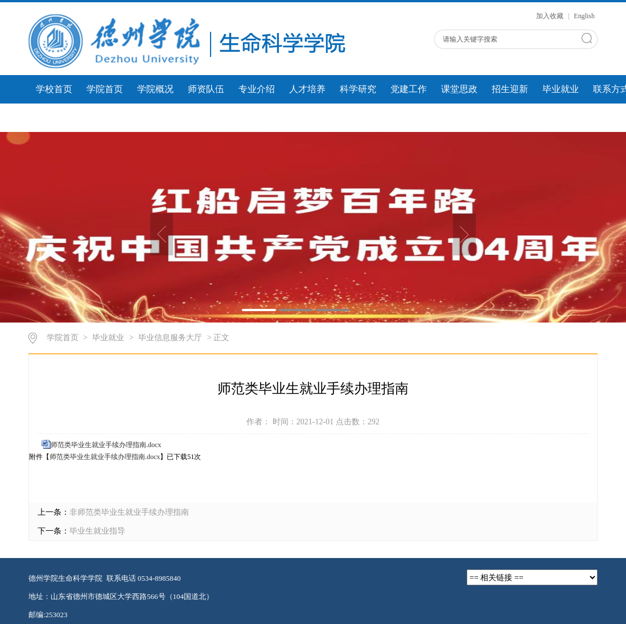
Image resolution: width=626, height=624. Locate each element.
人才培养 (307, 89)
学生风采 (105, 117)
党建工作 (408, 89)
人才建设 (206, 117)
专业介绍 (256, 89)
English (584, 16)
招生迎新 (510, 89)
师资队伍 (206, 89)
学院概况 (155, 89)
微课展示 (155, 117)
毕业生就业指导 (97, 531)
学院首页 (105, 89)
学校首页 (54, 89)
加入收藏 (550, 16)
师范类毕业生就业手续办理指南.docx (106, 445)
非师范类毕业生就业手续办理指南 (129, 512)
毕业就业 (560, 89)
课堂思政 (459, 89)
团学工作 (54, 117)
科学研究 (358, 89)
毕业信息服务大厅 (170, 337)
